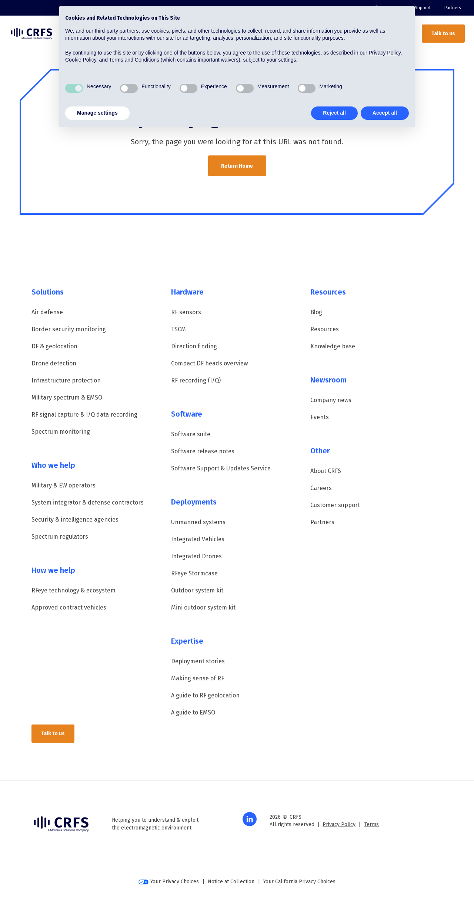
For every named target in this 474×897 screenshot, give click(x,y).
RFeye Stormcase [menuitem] (194, 573)
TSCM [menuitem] (178, 329)
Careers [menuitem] (321, 488)
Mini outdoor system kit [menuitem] (203, 607)
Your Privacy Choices (168, 881)
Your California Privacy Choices (299, 881)
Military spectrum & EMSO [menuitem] (66, 397)
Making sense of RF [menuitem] (197, 678)
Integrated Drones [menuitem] (196, 556)
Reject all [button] (334, 113)
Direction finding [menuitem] (194, 346)
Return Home (237, 166)
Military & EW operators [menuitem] (63, 485)
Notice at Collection (231, 881)
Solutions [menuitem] (47, 292)
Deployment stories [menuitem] (198, 661)
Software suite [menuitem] (190, 434)
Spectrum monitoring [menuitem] (60, 431)
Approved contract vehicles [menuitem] (68, 607)
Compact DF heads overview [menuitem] (209, 363)
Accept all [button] (385, 113)
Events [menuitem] (319, 417)
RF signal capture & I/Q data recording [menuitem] (84, 414)
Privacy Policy (339, 824)
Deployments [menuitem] (194, 501)
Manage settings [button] (97, 113)
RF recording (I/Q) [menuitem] (196, 380)
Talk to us (443, 33)
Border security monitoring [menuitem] (68, 329)
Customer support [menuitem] (335, 505)
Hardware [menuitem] (187, 292)
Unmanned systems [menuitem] (198, 522)
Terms (371, 824)
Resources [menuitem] (328, 292)
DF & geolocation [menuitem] (54, 346)
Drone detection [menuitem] (53, 363)
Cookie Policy (80, 60)
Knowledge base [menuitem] (332, 346)
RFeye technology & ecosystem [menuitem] (73, 590)
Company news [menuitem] (330, 400)
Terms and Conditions (134, 60)
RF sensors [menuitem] (186, 312)
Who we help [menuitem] (53, 465)
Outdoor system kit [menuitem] (197, 590)
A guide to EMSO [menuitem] (193, 712)
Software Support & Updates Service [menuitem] (221, 468)
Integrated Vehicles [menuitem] (197, 539)
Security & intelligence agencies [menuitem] (74, 519)
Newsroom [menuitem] (328, 379)
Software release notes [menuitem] (202, 451)
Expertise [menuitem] (187, 641)
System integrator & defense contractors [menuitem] (87, 502)
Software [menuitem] (186, 414)
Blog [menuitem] (316, 312)
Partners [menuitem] (452, 7)
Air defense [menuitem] (47, 312)
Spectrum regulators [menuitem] (59, 536)
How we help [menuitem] (53, 570)
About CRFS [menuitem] (325, 470)
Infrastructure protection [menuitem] (66, 380)
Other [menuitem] (320, 450)
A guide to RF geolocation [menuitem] (205, 695)
